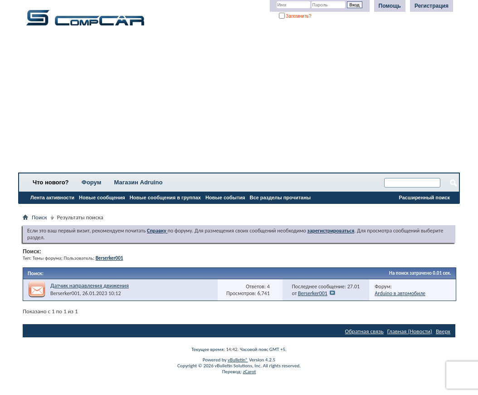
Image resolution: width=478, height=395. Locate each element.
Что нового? (51, 182)
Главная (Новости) (409, 331)
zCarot (249, 372)
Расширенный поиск (424, 197)
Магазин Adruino (138, 182)
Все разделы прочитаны (280, 197)
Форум (91, 182)
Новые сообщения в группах (165, 197)
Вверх (443, 331)
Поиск (39, 217)
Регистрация (432, 6)
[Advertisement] (239, 102)
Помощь (390, 6)
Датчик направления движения (89, 285)
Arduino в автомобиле (400, 293)
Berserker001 (65, 293)
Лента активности (52, 197)
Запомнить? (295, 16)
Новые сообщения (102, 197)
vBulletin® (238, 360)
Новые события (225, 197)
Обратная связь (364, 331)
